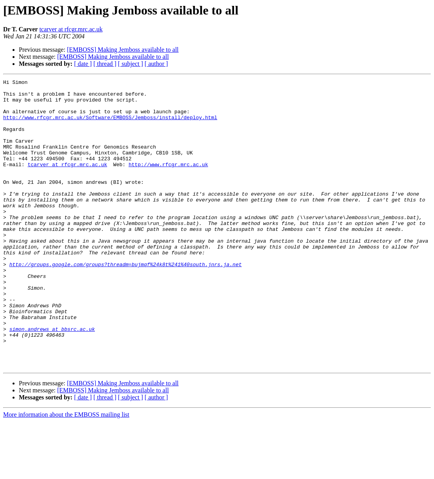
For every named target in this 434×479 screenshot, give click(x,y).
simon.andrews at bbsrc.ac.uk (52, 379)
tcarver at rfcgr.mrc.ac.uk (70, 29)
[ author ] (156, 63)
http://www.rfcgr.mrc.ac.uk (168, 181)
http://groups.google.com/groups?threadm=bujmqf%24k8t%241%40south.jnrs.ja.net (125, 301)
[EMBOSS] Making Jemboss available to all (123, 49)
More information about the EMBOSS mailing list (66, 472)
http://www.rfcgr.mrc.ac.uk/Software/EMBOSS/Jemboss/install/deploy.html (110, 125)
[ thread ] (104, 63)
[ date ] (83, 63)
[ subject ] (130, 63)
